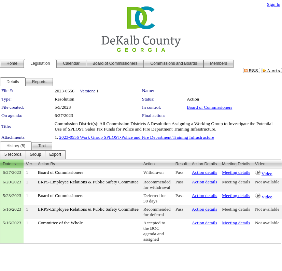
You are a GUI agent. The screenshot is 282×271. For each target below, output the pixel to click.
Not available (267, 181)
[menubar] (33, 154)
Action (149, 164)
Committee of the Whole (60, 222)
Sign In (273, 4)
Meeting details (236, 172)
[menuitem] (13, 155)
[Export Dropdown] (55, 155)
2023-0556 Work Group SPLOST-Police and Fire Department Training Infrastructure (136, 137)
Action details (204, 172)
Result (181, 164)
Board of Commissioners (209, 107)
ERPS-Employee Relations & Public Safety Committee (88, 181)
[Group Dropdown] (35, 155)
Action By (46, 164)
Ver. (29, 164)
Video (267, 173)
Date (7, 164)
